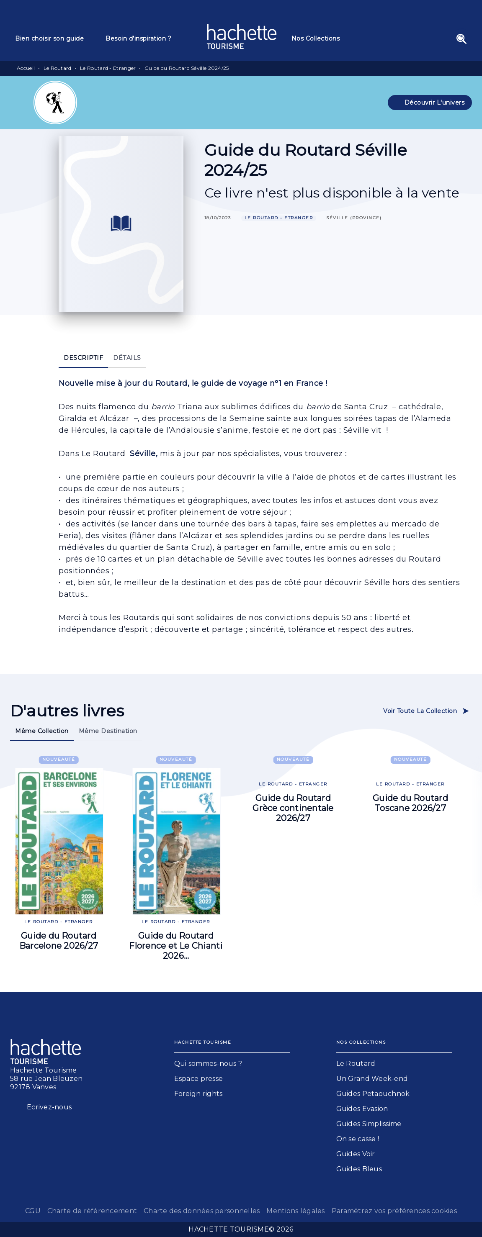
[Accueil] (241, 36)
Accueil (26, 68)
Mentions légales (295, 1211)
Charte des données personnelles (202, 1211)
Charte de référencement (92, 1211)
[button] (430, 102)
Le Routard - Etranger (108, 68)
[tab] (55, 38)
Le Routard (58, 68)
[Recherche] (461, 38)
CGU (33, 1211)
